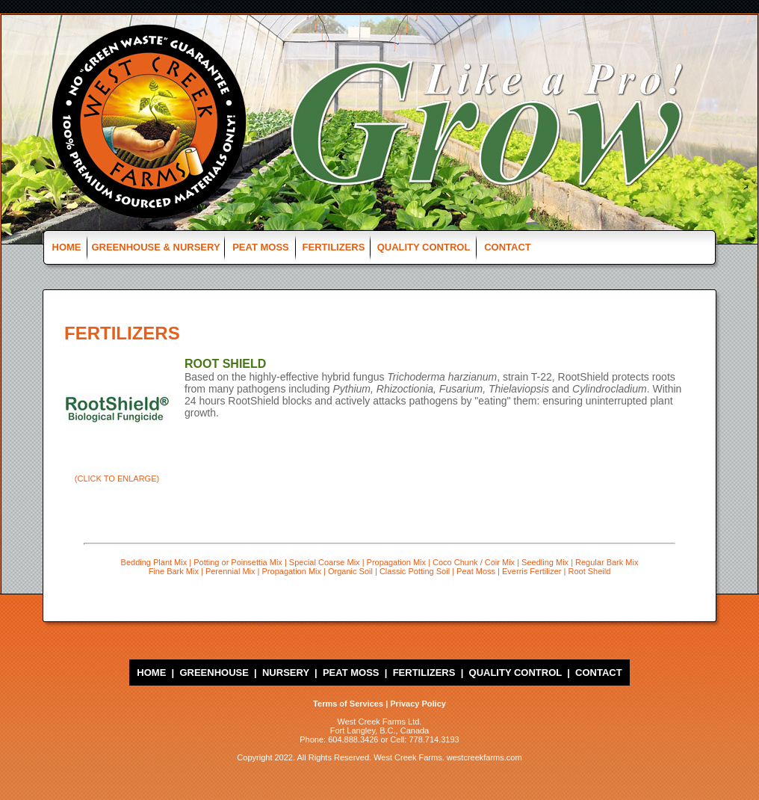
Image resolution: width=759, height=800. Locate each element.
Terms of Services (348, 703)
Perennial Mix (230, 571)
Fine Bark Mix (174, 571)
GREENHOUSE (213, 672)
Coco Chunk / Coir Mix (474, 562)
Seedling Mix (545, 562)
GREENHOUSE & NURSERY (155, 247)
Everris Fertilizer (531, 571)
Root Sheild (589, 571)
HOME (66, 247)
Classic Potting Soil (415, 571)
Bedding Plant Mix (154, 562)
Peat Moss (475, 571)
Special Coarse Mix (324, 562)
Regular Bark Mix (606, 562)
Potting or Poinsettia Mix (237, 562)
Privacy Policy (418, 703)
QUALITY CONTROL (424, 247)
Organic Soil (350, 571)
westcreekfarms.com (484, 757)
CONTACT (507, 247)
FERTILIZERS (334, 247)
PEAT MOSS (260, 247)
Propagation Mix (397, 562)
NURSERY (285, 672)
